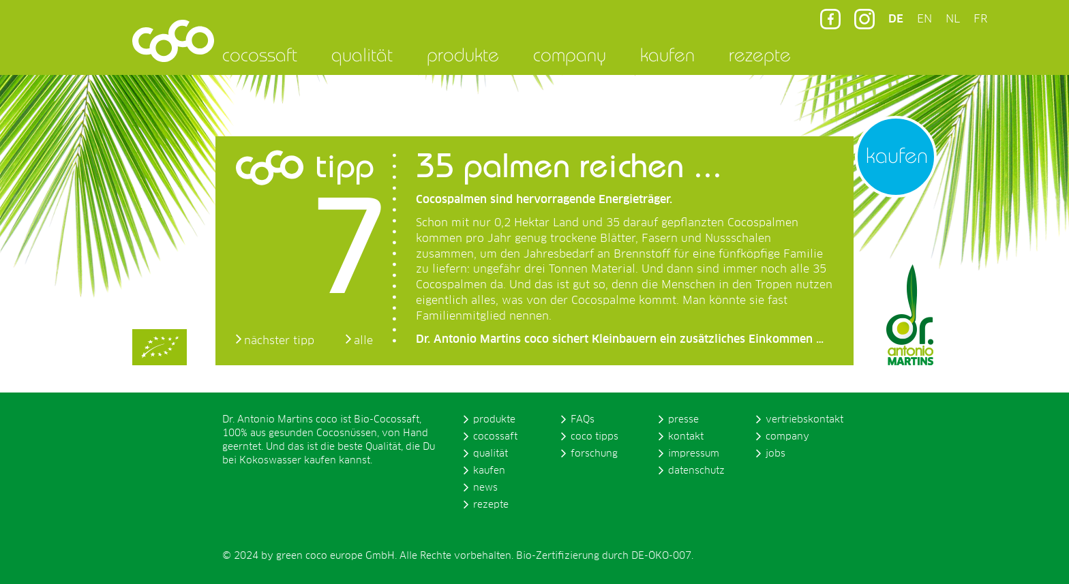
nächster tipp (279, 340)
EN (924, 19)
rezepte (760, 54)
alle (363, 340)
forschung (594, 454)
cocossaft (259, 54)
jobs (775, 454)
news (485, 488)
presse (683, 420)
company (569, 54)
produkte (463, 54)
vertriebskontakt (804, 420)
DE (895, 19)
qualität (362, 54)
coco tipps (594, 437)
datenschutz (696, 471)
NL (953, 19)
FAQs (582, 420)
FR (980, 19)
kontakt (686, 437)
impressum (693, 454)
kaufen (667, 54)
